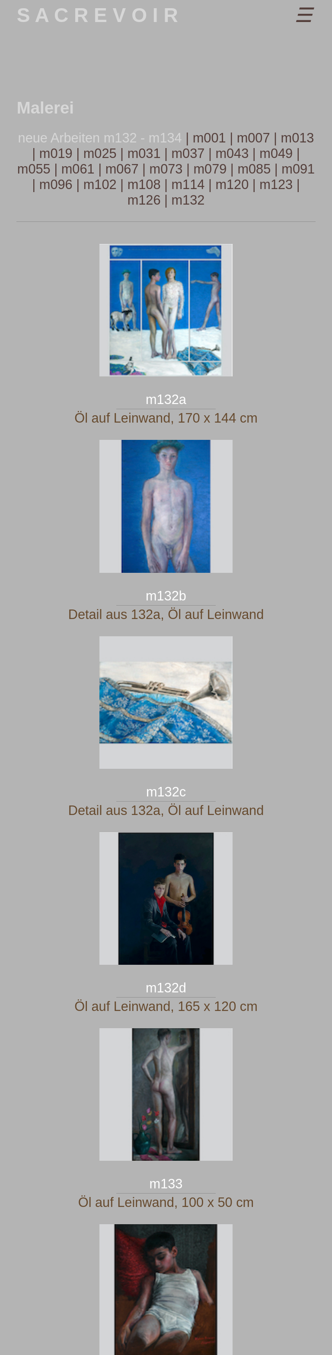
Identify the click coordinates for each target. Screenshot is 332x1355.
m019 (56, 153)
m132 (188, 200)
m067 (122, 169)
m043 (232, 153)
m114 (188, 184)
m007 (253, 137)
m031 (144, 153)
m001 (209, 137)
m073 (166, 169)
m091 (298, 169)
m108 (144, 184)
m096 (56, 184)
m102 (100, 184)
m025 (100, 153)
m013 (297, 137)
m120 (232, 184)
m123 (276, 184)
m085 (254, 169)
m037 (188, 153)
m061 (78, 169)
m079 (210, 169)
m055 (34, 169)
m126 (144, 200)
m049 (276, 153)
